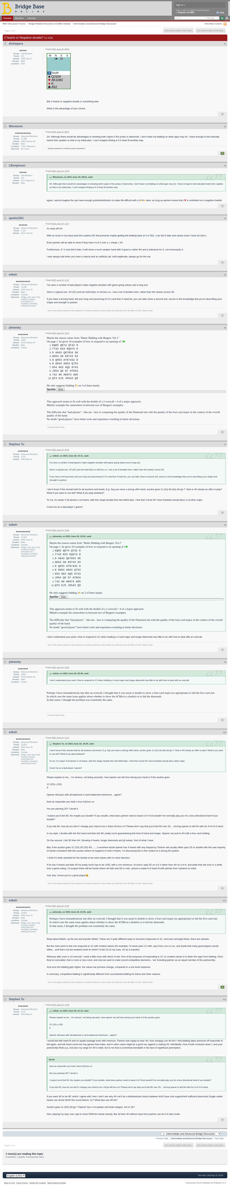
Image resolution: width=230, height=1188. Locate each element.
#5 (225, 275)
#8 (225, 525)
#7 (225, 444)
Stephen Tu (16, 444)
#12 (224, 999)
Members (19, 18)
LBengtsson (17, 165)
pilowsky (15, 327)
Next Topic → (220, 1138)
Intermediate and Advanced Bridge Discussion (94, 23)
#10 (224, 732)
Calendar (31, 18)
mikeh (13, 274)
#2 (225, 126)
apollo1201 (16, 218)
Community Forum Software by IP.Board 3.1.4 (205, 1183)
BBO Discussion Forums (14, 23)
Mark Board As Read (56, 1183)
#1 (225, 44)
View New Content (213, 23)
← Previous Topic (161, 1138)
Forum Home (22, 1183)
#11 (224, 901)
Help (220, 12)
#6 (225, 328)
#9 (225, 662)
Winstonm (16, 126)
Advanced (227, 18)
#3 (225, 166)
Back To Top (9, 1183)
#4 (225, 218)
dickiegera (16, 43)
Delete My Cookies (37, 1183)
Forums (7, 18)
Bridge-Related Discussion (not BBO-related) (49, 23)
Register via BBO (186, 12)
